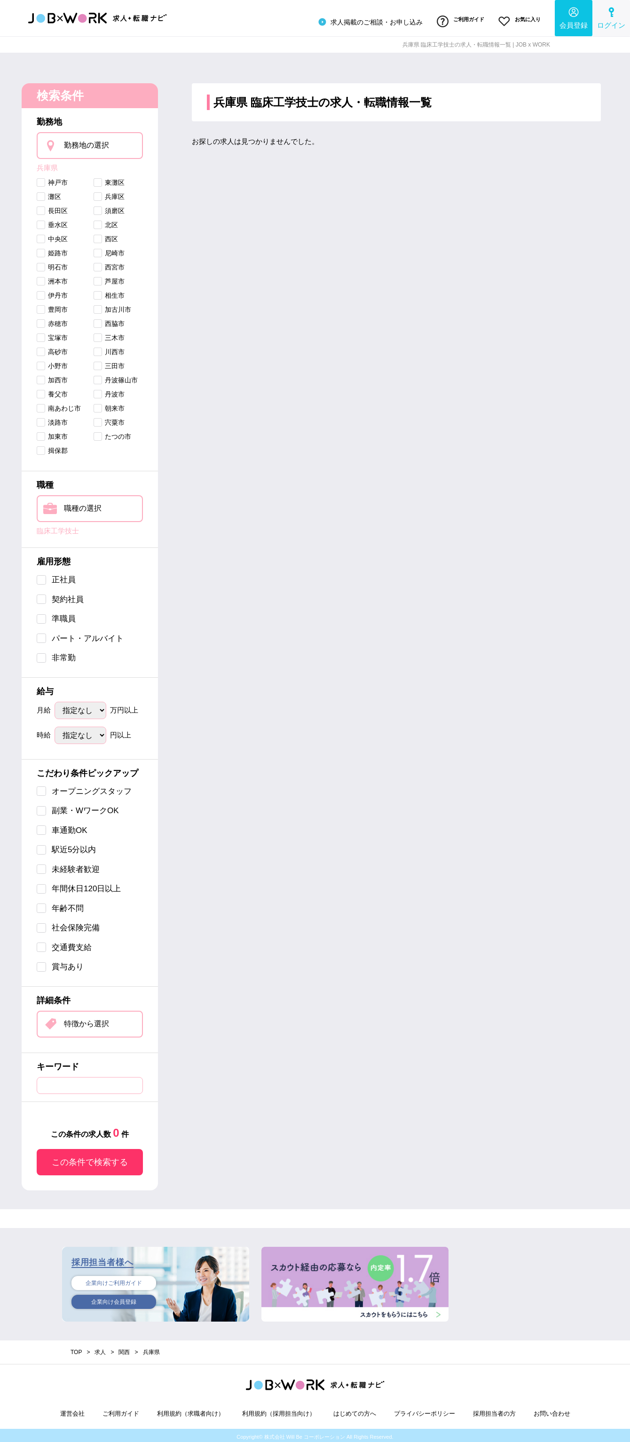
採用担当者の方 (494, 1410)
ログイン (611, 17)
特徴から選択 (86, 1020)
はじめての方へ (354, 1410)
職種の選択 (83, 505)
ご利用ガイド (453, 20)
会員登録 (574, 17)
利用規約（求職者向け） (190, 1410)
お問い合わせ (552, 1410)
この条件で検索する (90, 1159)
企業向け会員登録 (113, 1300)
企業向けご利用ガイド (114, 1280)
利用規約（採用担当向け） (278, 1410)
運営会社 (72, 1410)
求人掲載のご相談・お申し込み (359, 21)
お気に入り (517, 20)
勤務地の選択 (86, 142)
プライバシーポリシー (424, 1410)
